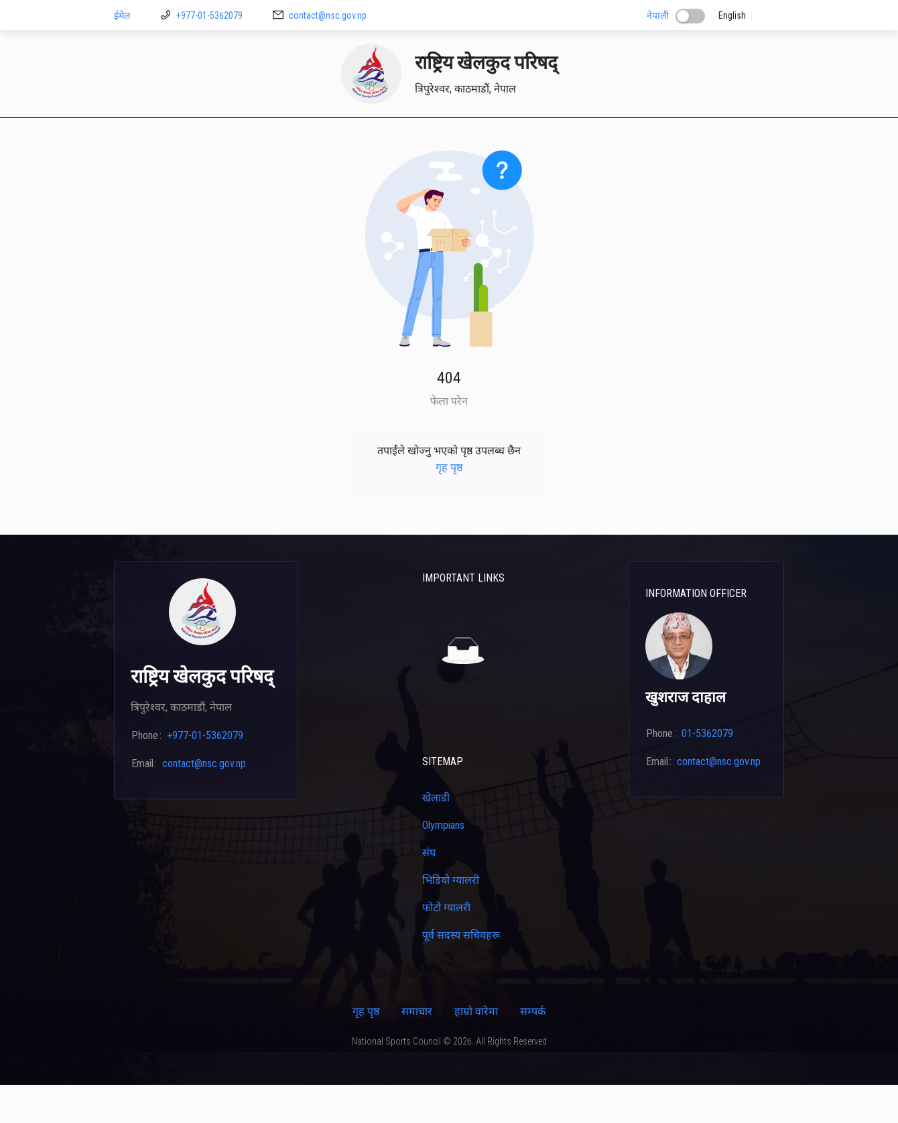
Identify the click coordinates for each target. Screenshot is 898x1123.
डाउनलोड (305, 136)
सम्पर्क (732, 136)
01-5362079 (707, 771)
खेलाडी (404, 136)
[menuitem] (135, 136)
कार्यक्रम (687, 136)
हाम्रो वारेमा (476, 1049)
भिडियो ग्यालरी (450, 918)
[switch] (690, 16)
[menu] (449, 136)
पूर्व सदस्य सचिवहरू (461, 973)
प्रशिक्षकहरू (456, 136)
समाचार (416, 1049)
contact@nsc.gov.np (328, 15)
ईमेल (122, 15)
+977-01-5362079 (209, 15)
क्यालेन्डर (586, 136)
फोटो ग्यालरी (446, 945)
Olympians (443, 863)
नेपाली (658, 15)
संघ (429, 890)
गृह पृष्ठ (135, 136)
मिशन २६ (357, 136)
